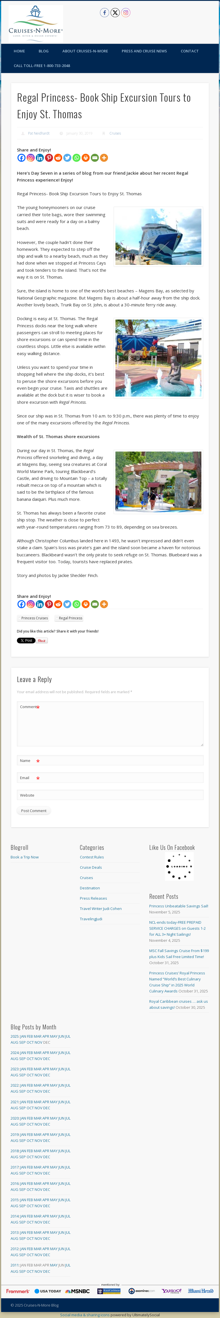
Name (30, 761)
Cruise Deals (91, 867)
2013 (15, 1232)
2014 (15, 1216)
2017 (15, 1167)
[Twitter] (67, 158)
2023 (15, 1068)
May (54, 1036)
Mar (38, 1036)
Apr (45, 1036)
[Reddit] (58, 158)
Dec (46, 1058)
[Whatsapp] (76, 158)
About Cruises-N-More (85, 51)
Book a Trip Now (25, 857)
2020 (15, 1118)
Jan (23, 1036)
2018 (15, 1150)
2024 (15, 1052)
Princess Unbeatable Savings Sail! (178, 906)
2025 (15, 1036)
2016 (15, 1183)
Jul (67, 1036)
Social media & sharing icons (85, 1314)
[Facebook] (21, 158)
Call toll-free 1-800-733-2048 (42, 65)
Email (30, 778)
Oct (30, 1042)
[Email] (95, 158)
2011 (15, 1265)
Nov (38, 1042)
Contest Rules (92, 857)
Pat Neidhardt (39, 133)
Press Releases (93, 898)
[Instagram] (31, 158)
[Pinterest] (49, 158)
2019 (15, 1134)
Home (19, 51)
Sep (22, 1042)
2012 (15, 1248)
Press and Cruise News (144, 51)
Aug (14, 1042)
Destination (90, 888)
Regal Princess (70, 618)
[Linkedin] (40, 158)
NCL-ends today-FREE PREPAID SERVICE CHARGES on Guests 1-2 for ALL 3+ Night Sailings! (177, 928)
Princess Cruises (34, 618)
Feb (30, 1036)
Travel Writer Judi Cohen (101, 908)
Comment (30, 707)
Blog (44, 51)
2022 (15, 1085)
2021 (15, 1101)
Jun (61, 1036)
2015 (15, 1199)
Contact (190, 51)
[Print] (86, 158)
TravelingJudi (91, 918)
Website (27, 795)
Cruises (115, 133)
